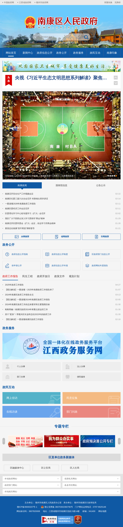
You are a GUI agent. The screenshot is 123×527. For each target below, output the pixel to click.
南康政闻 (22, 185)
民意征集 (72, 397)
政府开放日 (43, 276)
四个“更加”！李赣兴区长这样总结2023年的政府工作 (28, 314)
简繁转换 (108, 2)
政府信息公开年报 (60, 265)
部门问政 (72, 411)
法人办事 (81, 366)
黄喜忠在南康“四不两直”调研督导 (20, 228)
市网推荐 (105, 236)
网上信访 (11, 397)
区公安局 (45, 468)
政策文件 (59, 276)
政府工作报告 (10, 276)
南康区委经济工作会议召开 (17, 208)
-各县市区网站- (70, 485)
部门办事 (21, 377)
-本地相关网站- (10, 491)
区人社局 (74, 468)
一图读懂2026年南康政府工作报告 (20, 204)
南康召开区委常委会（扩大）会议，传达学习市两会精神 (30, 223)
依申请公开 (17, 265)
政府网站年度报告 (100, 265)
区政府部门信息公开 (101, 254)
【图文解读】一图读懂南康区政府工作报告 (24, 319)
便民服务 (81, 377)
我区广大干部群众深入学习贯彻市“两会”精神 (25, 218)
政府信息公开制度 (60, 254)
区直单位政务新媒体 (61, 457)
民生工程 (27, 276)
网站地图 (102, 511)
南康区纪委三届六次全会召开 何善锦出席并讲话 (26, 198)
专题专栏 (61, 426)
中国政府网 (9, 2)
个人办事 (21, 366)
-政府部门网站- (10, 485)
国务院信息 (61, 185)
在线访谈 (11, 411)
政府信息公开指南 (20, 254)
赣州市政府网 (42, 2)
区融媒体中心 (17, 468)
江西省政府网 (25, 2)
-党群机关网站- (70, 478)
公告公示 (100, 185)
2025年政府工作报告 (14, 285)
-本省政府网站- (10, 478)
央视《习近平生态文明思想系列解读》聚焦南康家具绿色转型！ (63, 77)
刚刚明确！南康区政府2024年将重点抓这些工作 (26, 309)
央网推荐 (25, 236)
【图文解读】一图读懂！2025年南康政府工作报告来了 (29, 289)
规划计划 (74, 276)
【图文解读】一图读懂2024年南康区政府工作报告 (27, 299)
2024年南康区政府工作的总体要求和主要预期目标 (27, 304)
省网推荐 (65, 236)
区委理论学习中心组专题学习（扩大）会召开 (25, 213)
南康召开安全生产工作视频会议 (19, 194)
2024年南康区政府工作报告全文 (19, 294)
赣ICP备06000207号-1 (27, 507)
